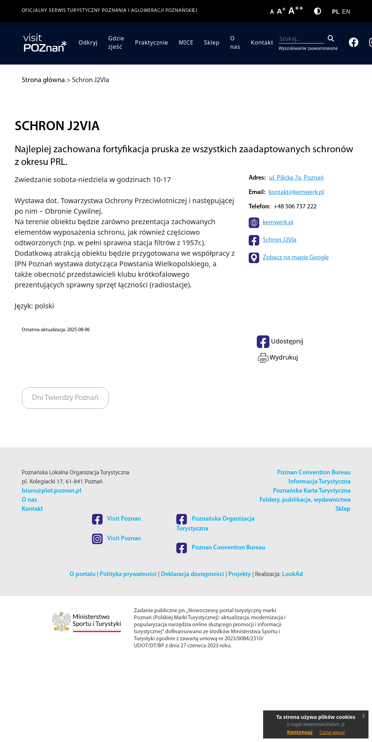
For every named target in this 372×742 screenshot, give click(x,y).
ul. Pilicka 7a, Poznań (296, 259)
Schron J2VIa (279, 322)
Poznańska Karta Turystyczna (312, 572)
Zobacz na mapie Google (296, 339)
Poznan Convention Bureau (314, 554)
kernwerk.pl (278, 304)
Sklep (212, 42)
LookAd (292, 656)
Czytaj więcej (332, 732)
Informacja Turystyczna (319, 563)
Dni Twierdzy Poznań (65, 479)
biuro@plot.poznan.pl (51, 572)
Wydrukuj (277, 439)
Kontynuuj (300, 732)
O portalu (83, 656)
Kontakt (262, 42)
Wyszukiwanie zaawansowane (308, 48)
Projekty (239, 656)
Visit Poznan (116, 600)
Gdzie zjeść (116, 42)
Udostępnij (280, 423)
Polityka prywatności (128, 656)
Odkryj (88, 42)
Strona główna (43, 80)
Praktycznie (151, 42)
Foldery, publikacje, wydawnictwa (305, 581)
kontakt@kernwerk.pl (296, 273)
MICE (186, 42)
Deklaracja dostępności (192, 656)
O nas (235, 42)
